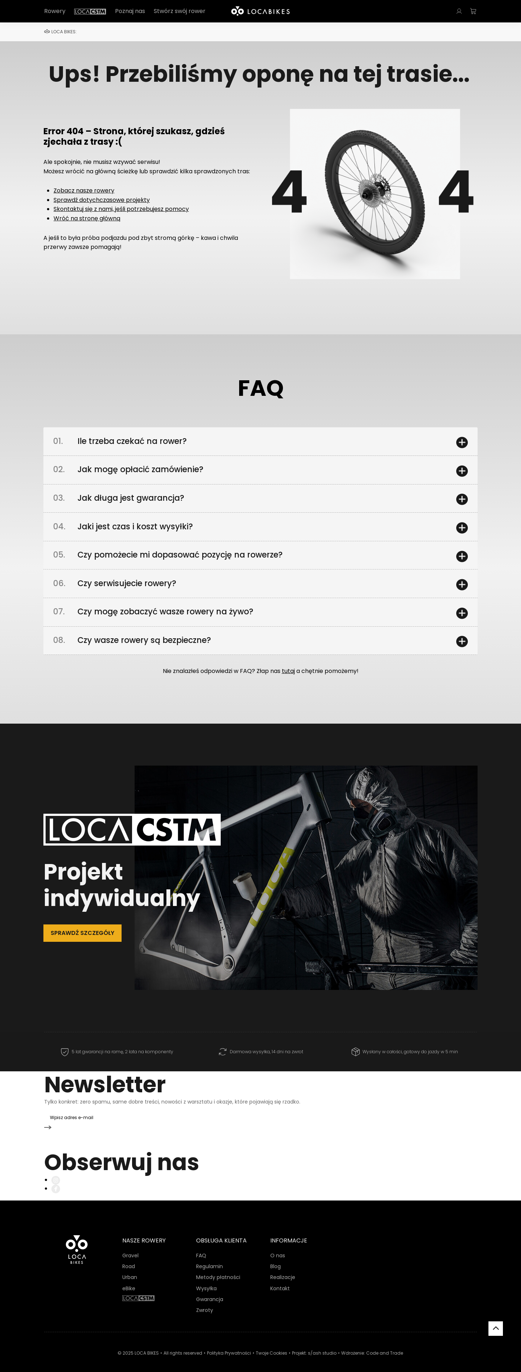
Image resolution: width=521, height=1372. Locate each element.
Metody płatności (218, 1268)
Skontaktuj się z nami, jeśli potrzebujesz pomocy (121, 209)
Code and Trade (384, 1344)
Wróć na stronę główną (87, 218)
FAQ (201, 1246)
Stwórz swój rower (180, 11)
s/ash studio (322, 1344)
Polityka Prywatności (229, 1344)
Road (128, 1257)
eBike (128, 1279)
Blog (275, 1257)
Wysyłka (206, 1279)
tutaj (288, 678)
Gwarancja (209, 1290)
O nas (277, 1246)
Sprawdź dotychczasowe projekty (102, 200)
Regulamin (209, 1257)
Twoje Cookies (271, 1344)
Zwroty (204, 1301)
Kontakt (280, 1279)
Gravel (130, 1246)
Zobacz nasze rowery (84, 190)
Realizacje (282, 1268)
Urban (129, 1268)
